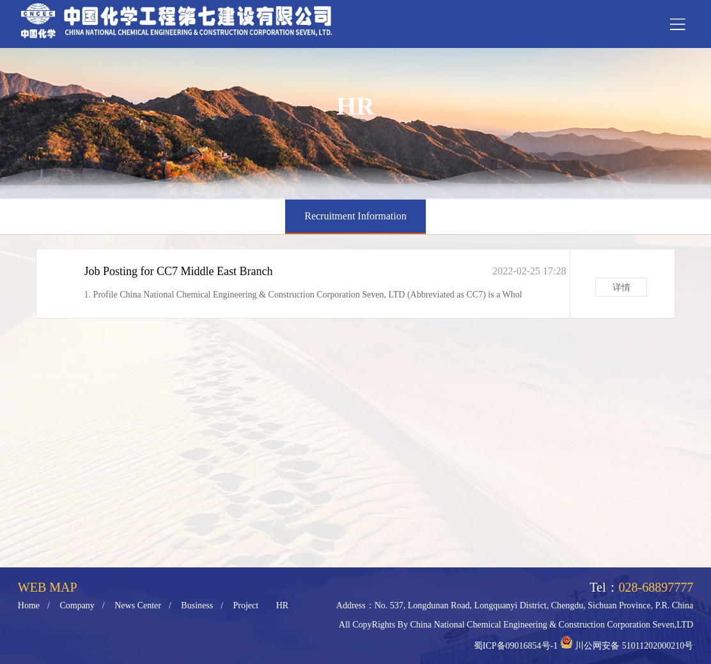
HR (282, 605)
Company (76, 605)
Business (197, 605)
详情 (621, 290)
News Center (137, 605)
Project (246, 605)
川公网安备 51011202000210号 (634, 646)
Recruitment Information (355, 215)
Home (29, 605)
